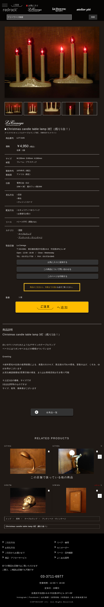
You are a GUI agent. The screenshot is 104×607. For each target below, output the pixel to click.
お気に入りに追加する (57, 262)
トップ (8, 519)
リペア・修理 (63, 542)
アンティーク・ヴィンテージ (30, 237)
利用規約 (65, 597)
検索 (93, 17)
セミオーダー (63, 547)
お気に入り (32, 5)
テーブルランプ (24, 234)
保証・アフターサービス (16, 558)
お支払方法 (10, 547)
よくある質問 (63, 558)
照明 (20, 230)
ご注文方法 (10, 542)
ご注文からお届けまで (15, 553)
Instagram (22, 597)
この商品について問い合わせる (57, 269)
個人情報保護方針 (79, 597)
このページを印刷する (57, 276)
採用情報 (55, 597)
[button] (100, 457)
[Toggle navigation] (4, 5)
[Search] (39, 17)
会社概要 (45, 597)
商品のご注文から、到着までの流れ (43, 287)
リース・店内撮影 (65, 553)
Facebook (34, 597)
